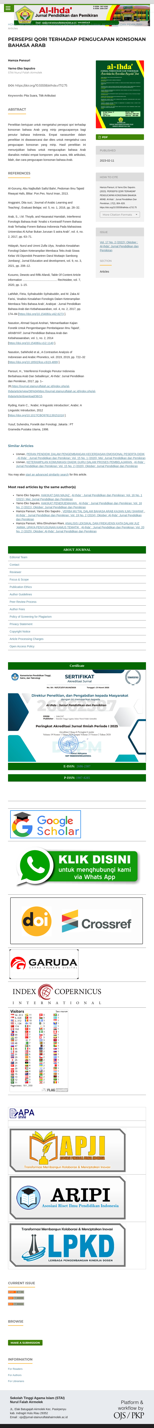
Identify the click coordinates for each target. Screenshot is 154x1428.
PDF (104, 137)
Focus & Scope (19, 579)
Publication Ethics (21, 587)
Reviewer (15, 572)
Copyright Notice (20, 631)
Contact (14, 564)
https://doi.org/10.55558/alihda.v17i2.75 (41, 85)
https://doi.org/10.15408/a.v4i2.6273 (41, 314)
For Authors (14, 1375)
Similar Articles (20, 446)
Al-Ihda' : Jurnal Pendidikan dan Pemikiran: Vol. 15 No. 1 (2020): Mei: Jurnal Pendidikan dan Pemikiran (81, 458)
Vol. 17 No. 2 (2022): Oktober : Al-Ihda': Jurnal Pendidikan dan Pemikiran (89, 24)
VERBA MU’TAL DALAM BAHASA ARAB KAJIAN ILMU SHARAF (103, 511)
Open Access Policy (22, 646)
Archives (26, 24)
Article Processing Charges (27, 639)
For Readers (15, 1368)
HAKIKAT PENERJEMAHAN (59, 503)
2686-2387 (83, 766)
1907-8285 (83, 777)
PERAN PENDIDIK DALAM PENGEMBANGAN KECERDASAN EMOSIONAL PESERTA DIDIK (85, 454)
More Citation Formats (117, 214)
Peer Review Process (23, 601)
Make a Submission (25, 1342)
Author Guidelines (21, 594)
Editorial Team (18, 557)
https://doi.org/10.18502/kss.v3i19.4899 (33, 362)
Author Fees (17, 609)
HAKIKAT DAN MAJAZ (55, 495)
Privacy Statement (21, 624)
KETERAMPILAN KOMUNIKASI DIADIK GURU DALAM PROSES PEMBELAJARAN (79, 462)
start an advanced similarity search (47, 474)
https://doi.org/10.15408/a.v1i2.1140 (31, 343)
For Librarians (16, 1381)
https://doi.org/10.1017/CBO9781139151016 (36, 415)
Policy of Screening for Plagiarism (31, 616)
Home (12, 24)
